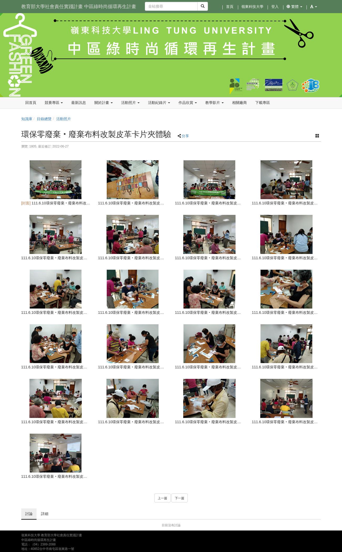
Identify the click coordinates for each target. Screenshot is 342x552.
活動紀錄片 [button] (159, 102)
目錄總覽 (44, 119)
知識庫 (26, 119)
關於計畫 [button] (103, 102)
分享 (185, 136)
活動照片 (63, 119)
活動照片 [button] (130, 102)
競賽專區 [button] (54, 102)
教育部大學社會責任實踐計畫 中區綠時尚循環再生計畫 (78, 6)
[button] (313, 6)
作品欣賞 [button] (187, 102)
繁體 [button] (294, 6)
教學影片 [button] (214, 102)
